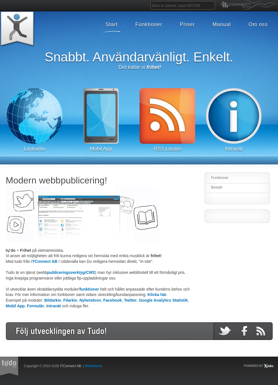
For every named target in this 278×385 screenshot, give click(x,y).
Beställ (216, 187)
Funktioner (219, 177)
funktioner (89, 289)
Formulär (35, 306)
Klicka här (157, 294)
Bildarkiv (52, 300)
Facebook (112, 300)
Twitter (130, 300)
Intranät (53, 306)
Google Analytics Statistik (163, 300)
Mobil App (15, 306)
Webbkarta (93, 366)
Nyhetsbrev (90, 300)
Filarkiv (70, 300)
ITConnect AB (44, 261)
